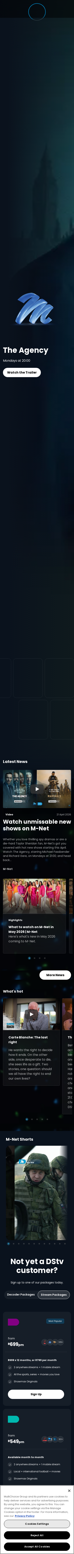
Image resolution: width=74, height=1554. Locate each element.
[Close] (69, 1490)
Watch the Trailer (22, 372)
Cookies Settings (37, 1524)
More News (55, 975)
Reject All (37, 1535)
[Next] (63, 1192)
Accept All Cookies (37, 1546)
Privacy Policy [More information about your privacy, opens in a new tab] (25, 1516)
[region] (37, 1519)
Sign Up (36, 1394)
